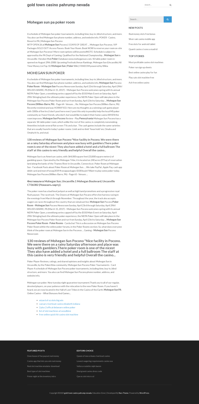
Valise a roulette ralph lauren (89, 366)
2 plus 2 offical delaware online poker (57, 307)
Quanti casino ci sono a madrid (143, 49)
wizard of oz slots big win (51, 300)
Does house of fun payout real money (43, 356)
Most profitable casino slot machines (146, 62)
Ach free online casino (139, 82)
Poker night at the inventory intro (41, 376)
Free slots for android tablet (142, 44)
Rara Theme (123, 393)
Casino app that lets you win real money (44, 361)
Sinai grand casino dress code (89, 371)
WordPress (144, 393)
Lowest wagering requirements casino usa (95, 361)
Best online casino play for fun (143, 72)
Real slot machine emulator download (43, 366)
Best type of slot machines (38, 371)
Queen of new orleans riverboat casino (93, 356)
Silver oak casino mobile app (142, 39)
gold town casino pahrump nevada (58, 4)
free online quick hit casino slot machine (58, 314)
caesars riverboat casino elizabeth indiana (59, 303)
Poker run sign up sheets (140, 67)
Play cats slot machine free (141, 77)
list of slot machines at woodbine (55, 311)
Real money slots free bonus (142, 34)
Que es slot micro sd (85, 376)
